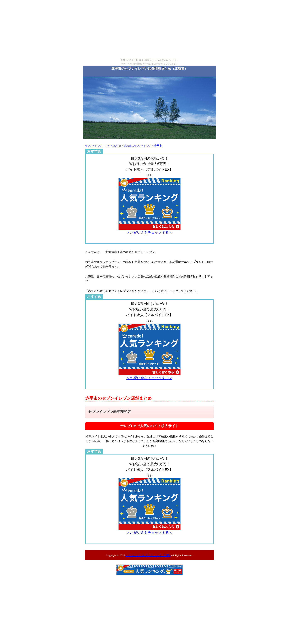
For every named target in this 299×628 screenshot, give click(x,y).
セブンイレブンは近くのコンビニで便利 (148, 555)
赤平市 (158, 145)
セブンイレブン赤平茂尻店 (109, 412)
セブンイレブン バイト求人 (101, 145)
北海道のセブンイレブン (138, 145)
